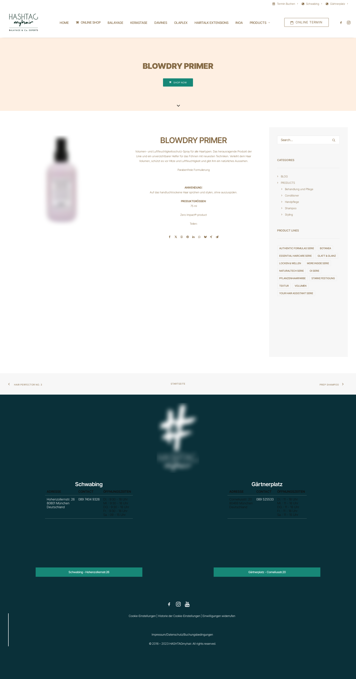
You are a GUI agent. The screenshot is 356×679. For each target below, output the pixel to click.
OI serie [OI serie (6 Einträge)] (314, 271)
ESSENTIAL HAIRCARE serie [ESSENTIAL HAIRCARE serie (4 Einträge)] (295, 256)
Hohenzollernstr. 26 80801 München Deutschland (72, 504)
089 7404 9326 (89, 502)
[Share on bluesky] (205, 237)
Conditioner (292, 195)
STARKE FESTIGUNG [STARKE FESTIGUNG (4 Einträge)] (323, 278)
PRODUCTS (288, 183)
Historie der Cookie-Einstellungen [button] (179, 616)
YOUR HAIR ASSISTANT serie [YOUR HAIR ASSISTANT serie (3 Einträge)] (296, 293)
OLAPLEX (181, 23)
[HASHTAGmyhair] (23, 23)
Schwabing (314, 3)
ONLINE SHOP (91, 23)
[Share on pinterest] (187, 237)
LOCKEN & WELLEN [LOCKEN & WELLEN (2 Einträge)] (290, 263)
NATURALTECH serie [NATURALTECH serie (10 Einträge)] (291, 271)
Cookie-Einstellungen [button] (142, 616)
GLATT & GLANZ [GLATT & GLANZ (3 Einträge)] (327, 256)
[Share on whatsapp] (199, 237)
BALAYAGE (115, 23)
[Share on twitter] (175, 237)
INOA (239, 23)
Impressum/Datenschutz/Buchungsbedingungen (182, 634)
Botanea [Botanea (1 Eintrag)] (325, 248)
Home (64, 23)
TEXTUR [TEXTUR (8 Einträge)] (284, 286)
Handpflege (292, 202)
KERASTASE (138, 23)
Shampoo (291, 208)
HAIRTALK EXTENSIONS (211, 23)
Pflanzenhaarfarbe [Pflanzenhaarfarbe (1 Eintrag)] (292, 278)
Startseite (178, 384)
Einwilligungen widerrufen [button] (219, 616)
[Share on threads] (181, 237)
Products (260, 23)
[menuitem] (285, 3)
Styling (289, 214)
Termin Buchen (287, 3)
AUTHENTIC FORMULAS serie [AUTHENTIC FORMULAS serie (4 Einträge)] (296, 248)
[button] (342, 22)
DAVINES (160, 23)
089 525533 (266, 502)
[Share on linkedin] (193, 237)
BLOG (284, 176)
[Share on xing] (211, 237)
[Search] (308, 140)
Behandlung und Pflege (299, 189)
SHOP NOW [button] (178, 82)
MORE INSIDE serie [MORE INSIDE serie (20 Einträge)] (318, 263)
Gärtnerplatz (339, 3)
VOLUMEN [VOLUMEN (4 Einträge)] (301, 286)
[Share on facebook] (170, 237)
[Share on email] (217, 237)
